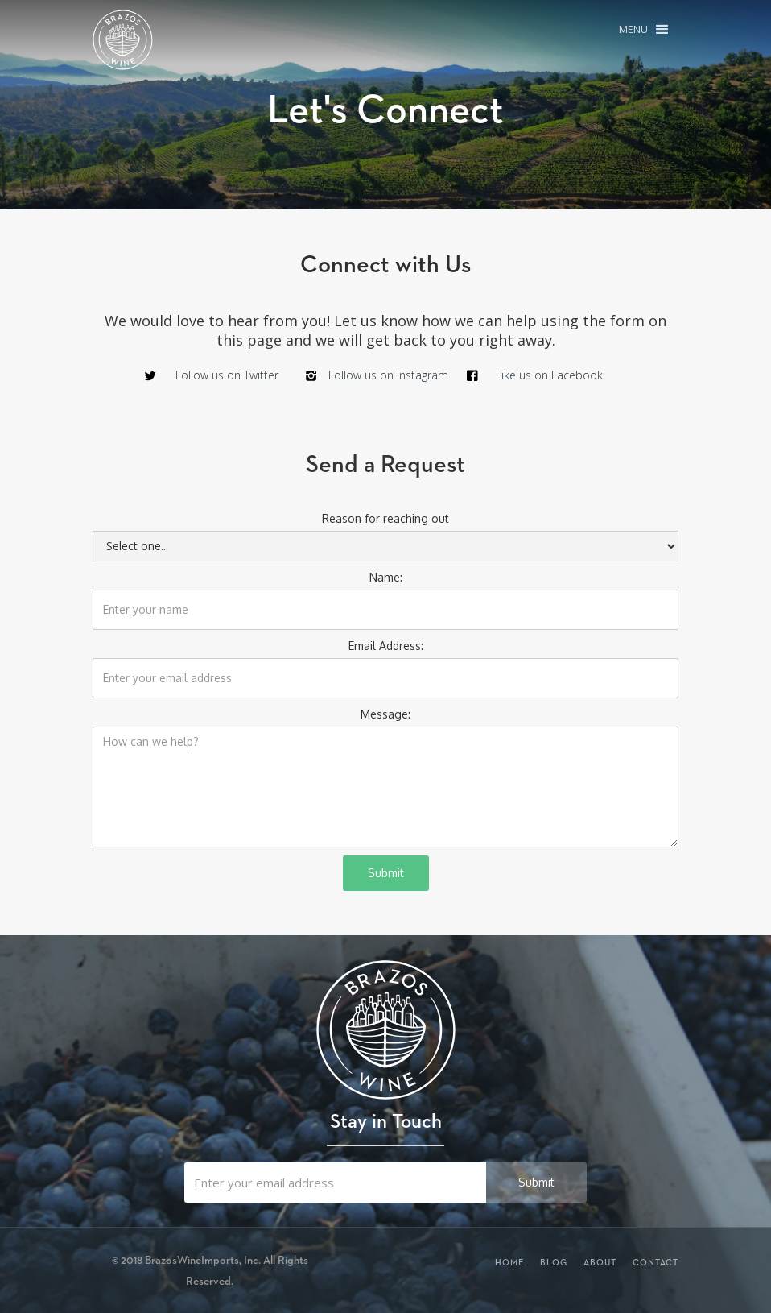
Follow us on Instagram (388, 375)
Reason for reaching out (385, 518)
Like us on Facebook (549, 375)
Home (509, 1262)
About (599, 1262)
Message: (385, 714)
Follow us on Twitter (226, 375)
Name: (385, 577)
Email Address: (385, 645)
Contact (655, 1262)
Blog (553, 1262)
